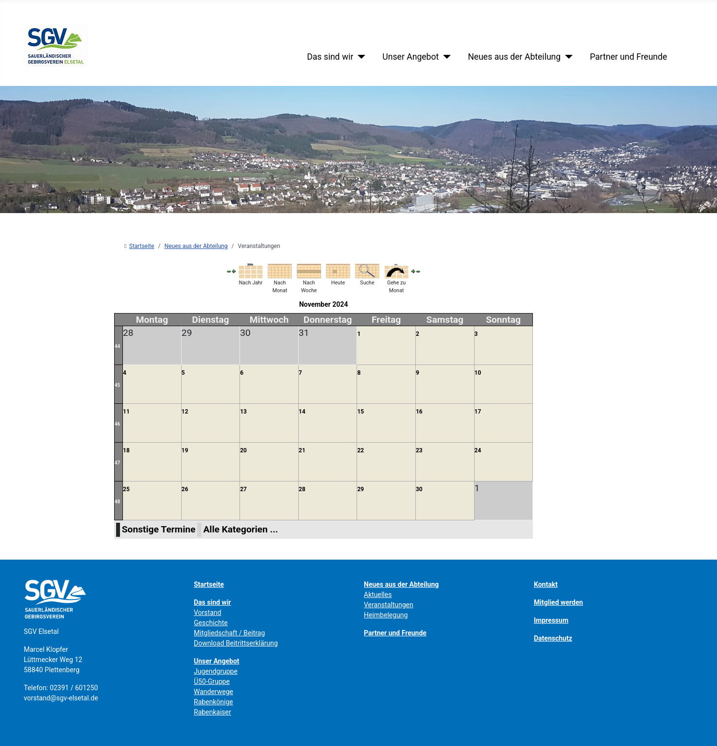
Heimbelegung (386, 615)
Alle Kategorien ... (240, 529)
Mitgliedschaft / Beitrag (229, 633)
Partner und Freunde (628, 57)
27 (243, 489)
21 (302, 450)
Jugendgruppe (216, 671)
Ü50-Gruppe (212, 681)
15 (360, 411)
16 (419, 411)
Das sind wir (330, 57)
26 (185, 489)
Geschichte (211, 623)
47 (117, 462)
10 (478, 372)
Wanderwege (213, 692)
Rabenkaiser (212, 712)
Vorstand (207, 612)
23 (419, 450)
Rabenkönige (213, 702)
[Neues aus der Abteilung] (567, 56)
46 (117, 424)
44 (117, 346)
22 (360, 450)
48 (117, 501)
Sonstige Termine (159, 529)
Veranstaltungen (388, 605)
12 (185, 411)
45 (117, 385)
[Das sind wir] (359, 56)
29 (360, 489)
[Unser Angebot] (445, 56)
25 (126, 489)
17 (478, 411)
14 (302, 411)
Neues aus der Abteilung (514, 57)
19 (185, 450)
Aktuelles (378, 594)
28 (302, 489)
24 (478, 450)
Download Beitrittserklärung (236, 643)
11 (126, 411)
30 (419, 489)
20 (243, 450)
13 (243, 411)
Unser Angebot (410, 57)
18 (126, 450)
